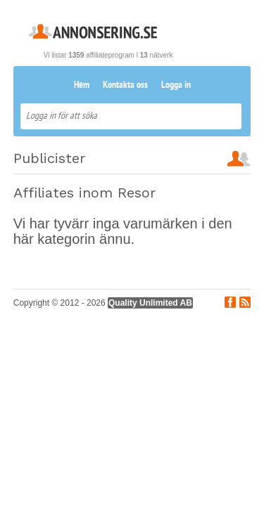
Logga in (176, 85)
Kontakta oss (125, 85)
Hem (81, 85)
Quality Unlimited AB (150, 303)
